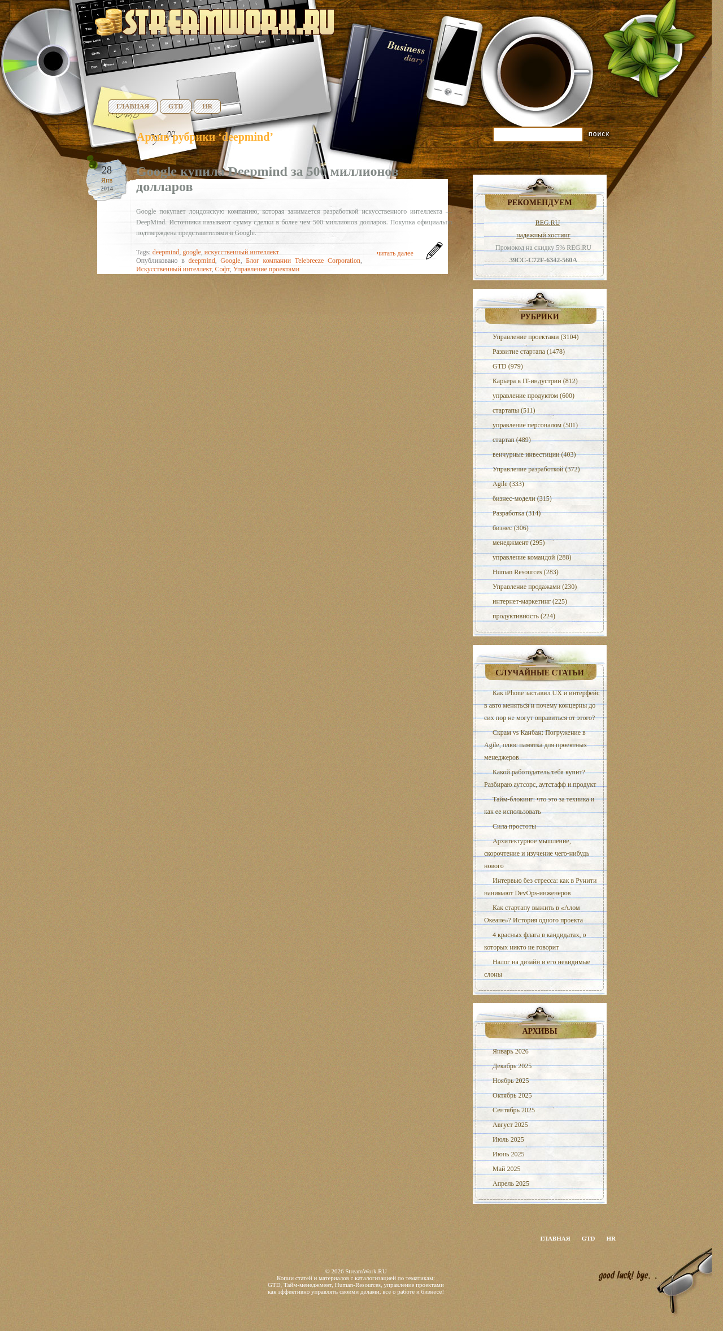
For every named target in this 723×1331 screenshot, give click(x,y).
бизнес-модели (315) (522, 498)
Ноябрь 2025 (511, 1081)
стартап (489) (512, 440)
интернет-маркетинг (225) (530, 601)
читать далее (395, 253)
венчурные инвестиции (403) (534, 454)
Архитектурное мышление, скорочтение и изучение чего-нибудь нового (536, 853)
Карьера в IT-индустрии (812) (535, 381)
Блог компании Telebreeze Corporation (303, 261)
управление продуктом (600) (533, 396)
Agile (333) (508, 484)
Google (230, 261)
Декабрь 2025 (512, 1066)
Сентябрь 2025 (514, 1110)
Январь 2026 (511, 1051)
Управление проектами (266, 269)
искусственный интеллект (241, 252)
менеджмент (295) (519, 543)
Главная (132, 106)
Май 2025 (506, 1169)
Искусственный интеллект (174, 269)
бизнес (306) (511, 528)
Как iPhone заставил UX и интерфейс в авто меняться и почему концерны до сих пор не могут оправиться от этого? (542, 705)
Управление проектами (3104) (535, 337)
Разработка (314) (517, 513)
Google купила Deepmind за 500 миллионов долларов (267, 179)
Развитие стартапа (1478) (529, 351)
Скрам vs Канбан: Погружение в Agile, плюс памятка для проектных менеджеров (535, 745)
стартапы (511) (514, 410)
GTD (175, 106)
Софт (222, 269)
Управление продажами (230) (535, 587)
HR (207, 106)
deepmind (166, 252)
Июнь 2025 (509, 1154)
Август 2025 (510, 1125)
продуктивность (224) (524, 616)
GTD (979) (508, 366)
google (191, 252)
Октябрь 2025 (512, 1095)
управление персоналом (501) (535, 425)
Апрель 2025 (511, 1183)
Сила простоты (514, 826)
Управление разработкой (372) (536, 469)
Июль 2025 (508, 1139)
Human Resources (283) (526, 572)
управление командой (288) (532, 557)
